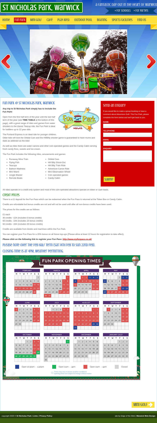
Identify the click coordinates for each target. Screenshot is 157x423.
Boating (102, 20)
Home (6, 20)
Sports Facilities (122, 20)
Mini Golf (36, 20)
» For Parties (141, 10)
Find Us (141, 20)
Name (106, 122)
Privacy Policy (45, 416)
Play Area (63, 20)
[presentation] (127, 170)
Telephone (109, 131)
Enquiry (107, 148)
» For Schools (122, 10)
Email (106, 140)
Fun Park (20, 20)
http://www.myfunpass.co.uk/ (77, 239)
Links (35, 416)
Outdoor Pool (83, 20)
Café (50, 20)
